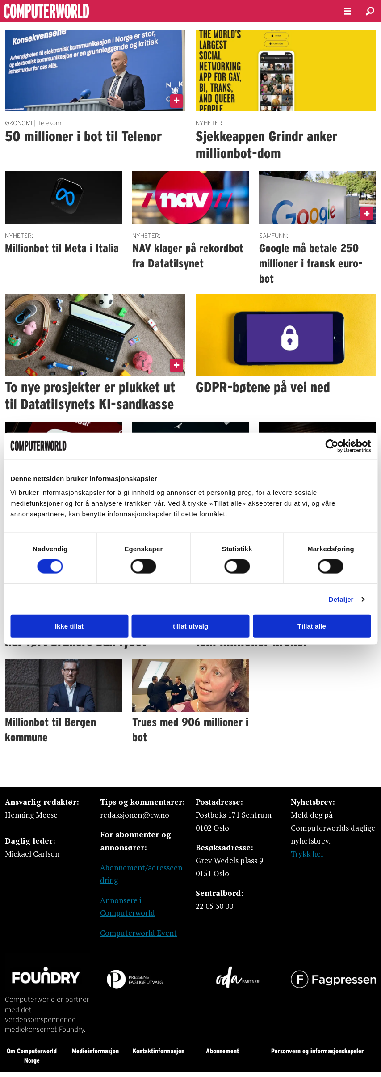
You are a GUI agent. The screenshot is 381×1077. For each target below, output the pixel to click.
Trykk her (307, 854)
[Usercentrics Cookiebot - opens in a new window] (332, 445)
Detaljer (341, 599)
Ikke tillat (69, 626)
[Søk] (370, 11)
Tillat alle (311, 626)
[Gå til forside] (71, 11)
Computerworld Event (138, 933)
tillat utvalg (190, 626)
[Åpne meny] (347, 11)
